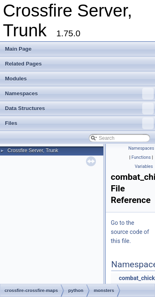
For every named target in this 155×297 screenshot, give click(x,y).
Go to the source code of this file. (130, 231)
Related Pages (23, 64)
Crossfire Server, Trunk (32, 150)
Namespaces (79, 93)
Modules (16, 78)
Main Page (18, 49)
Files (79, 123)
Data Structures (79, 108)
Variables (144, 166)
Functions (141, 157)
